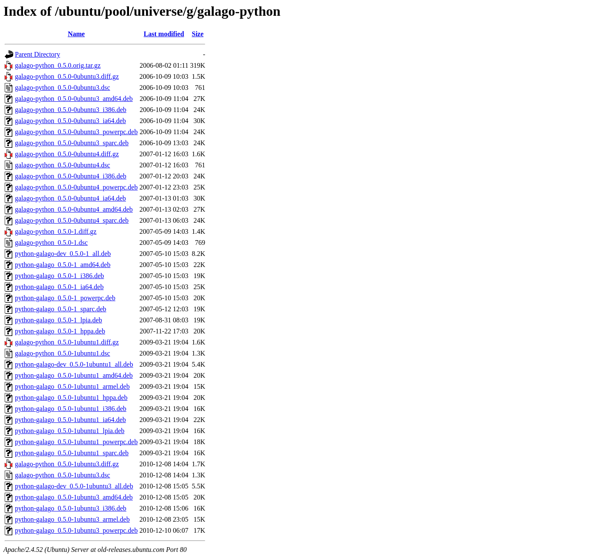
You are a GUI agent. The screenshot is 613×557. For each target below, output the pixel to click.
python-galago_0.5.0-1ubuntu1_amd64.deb (74, 375)
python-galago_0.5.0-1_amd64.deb (62, 264)
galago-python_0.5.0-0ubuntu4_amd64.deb (74, 209)
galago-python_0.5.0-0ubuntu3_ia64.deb (70, 120)
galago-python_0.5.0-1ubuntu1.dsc (62, 353)
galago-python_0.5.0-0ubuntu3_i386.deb (70, 109)
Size (198, 33)
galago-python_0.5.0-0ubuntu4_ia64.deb (70, 198)
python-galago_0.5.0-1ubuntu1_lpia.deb (69, 430)
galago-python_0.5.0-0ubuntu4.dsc (62, 165)
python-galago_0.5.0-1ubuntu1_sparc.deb (72, 453)
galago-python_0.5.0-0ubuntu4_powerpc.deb (76, 187)
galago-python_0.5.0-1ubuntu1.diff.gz (67, 342)
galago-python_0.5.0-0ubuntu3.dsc (62, 87)
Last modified (164, 33)
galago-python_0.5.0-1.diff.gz (56, 231)
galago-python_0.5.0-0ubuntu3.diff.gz (67, 76)
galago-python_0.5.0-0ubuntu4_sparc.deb (72, 220)
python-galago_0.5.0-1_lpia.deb (58, 320)
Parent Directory (37, 54)
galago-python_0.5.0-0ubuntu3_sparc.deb (72, 142)
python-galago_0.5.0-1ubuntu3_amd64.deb (74, 497)
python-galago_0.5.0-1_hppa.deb (60, 331)
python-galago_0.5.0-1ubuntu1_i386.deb (70, 408)
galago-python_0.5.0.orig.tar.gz (57, 65)
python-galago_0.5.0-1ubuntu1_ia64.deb (70, 419)
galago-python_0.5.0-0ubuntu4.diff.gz (67, 154)
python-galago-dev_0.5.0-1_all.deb (63, 253)
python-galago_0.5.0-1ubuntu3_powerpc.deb (76, 530)
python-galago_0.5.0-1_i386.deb (59, 275)
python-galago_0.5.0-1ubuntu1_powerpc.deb (76, 441)
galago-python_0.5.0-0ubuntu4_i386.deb (70, 176)
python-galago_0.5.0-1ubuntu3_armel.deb (72, 519)
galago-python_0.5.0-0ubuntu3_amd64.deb (74, 98)
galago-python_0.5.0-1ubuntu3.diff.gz (67, 464)
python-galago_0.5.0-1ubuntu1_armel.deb (72, 386)
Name (76, 33)
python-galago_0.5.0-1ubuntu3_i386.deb (70, 508)
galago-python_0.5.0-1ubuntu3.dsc (62, 475)
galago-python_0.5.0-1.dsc (51, 242)
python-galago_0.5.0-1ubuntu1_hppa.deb (71, 397)
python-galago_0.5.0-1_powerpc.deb (65, 297)
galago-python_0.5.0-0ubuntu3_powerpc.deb (76, 131)
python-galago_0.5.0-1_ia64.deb (59, 286)
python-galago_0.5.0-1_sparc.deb (60, 309)
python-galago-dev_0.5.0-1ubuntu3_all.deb (74, 486)
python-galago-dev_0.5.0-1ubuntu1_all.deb (74, 364)
